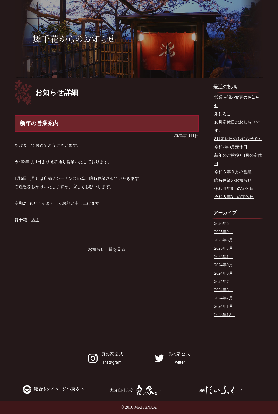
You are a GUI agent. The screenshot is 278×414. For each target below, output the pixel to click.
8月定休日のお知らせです (238, 139)
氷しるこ (222, 114)
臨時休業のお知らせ (233, 180)
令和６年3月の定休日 (234, 197)
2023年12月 (224, 314)
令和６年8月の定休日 (234, 188)
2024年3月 (223, 290)
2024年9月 (223, 265)
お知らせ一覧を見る (106, 249)
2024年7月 (223, 281)
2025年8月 (223, 240)
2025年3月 (223, 248)
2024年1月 (223, 306)
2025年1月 (223, 256)
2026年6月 (223, 223)
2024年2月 (223, 298)
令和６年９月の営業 (233, 172)
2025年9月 (223, 232)
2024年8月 (223, 273)
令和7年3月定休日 (230, 147)
